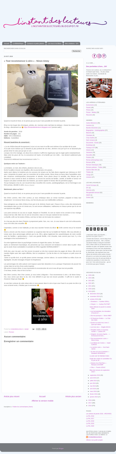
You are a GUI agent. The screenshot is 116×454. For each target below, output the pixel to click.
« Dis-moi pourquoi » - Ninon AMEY (101, 315)
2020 (90, 289)
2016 (90, 405)
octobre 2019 (94, 299)
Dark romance (90, 140)
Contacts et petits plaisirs (35, 43)
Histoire (88, 150)
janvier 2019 (94, 397)
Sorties (88, 197)
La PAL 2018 (90, 421)
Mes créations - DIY (72, 43)
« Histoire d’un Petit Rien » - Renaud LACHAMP (98, 364)
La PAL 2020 (90, 426)
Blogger (61, 448)
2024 (90, 278)
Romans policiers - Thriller (94, 167)
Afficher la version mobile (42, 401)
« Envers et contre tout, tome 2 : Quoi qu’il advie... (99, 323)
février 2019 (94, 394)
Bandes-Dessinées (92, 128)
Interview (89, 190)
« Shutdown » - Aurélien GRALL (99, 301)
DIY (87, 187)
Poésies (88, 157)
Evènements (90, 105)
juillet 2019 (93, 380)
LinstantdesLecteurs (95, 437)
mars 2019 (93, 391)
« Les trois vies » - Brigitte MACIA (100, 327)
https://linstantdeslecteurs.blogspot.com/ (37, 127)
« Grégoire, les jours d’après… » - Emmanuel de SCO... (100, 335)
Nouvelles (89, 155)
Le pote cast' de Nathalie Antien (99, 356)
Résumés (89, 115)
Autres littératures (91, 123)
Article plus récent (11, 396)
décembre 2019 (95, 293)
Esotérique (89, 145)
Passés (88, 107)
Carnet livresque (91, 185)
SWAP (88, 195)
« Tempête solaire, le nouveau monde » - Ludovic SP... (99, 330)
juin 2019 (93, 383)
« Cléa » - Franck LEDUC (97, 367)
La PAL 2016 (90, 416)
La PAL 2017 (90, 418)
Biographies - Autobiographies (95, 130)
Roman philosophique (93, 160)
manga (88, 174)
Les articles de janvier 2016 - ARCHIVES (98, 413)
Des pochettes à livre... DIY (96, 66)
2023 (90, 280)
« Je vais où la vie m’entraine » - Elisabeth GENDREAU (100, 352)
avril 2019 (93, 388)
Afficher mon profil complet (94, 440)
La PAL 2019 (90, 423)
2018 (90, 400)
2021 (90, 286)
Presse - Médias (91, 112)
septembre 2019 (95, 375)
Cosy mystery (90, 137)
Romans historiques (92, 165)
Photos (88, 110)
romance (89, 177)
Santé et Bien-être (91, 170)
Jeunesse (89, 152)
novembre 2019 (95, 296)
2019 (90, 291)
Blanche (88, 133)
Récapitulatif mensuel (92, 192)
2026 (90, 275)
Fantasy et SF (90, 147)
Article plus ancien (73, 396)
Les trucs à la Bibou (54, 43)
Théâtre (88, 172)
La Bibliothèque (18, 43)
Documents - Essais (92, 142)
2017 (90, 403)
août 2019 (93, 378)
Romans (11, 332)
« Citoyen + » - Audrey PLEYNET (100, 304)
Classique (89, 135)
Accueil (6, 43)
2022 (90, 283)
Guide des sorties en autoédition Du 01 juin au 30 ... (101, 359)
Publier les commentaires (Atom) (22, 407)
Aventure (89, 125)
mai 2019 (93, 386)
